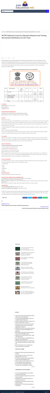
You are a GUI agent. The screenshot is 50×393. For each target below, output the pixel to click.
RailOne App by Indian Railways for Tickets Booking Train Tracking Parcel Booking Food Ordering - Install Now (24, 341)
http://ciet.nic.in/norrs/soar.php (29, 194)
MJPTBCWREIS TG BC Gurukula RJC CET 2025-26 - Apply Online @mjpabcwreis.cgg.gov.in (28, 252)
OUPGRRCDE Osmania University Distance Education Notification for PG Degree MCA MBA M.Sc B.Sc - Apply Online (25, 328)
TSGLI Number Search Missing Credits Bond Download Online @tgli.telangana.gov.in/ (26, 262)
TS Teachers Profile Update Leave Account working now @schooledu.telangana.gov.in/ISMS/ (27, 247)
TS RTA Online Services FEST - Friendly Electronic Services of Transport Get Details (26, 276)
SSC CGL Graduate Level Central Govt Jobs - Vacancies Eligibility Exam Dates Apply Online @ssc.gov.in (27, 291)
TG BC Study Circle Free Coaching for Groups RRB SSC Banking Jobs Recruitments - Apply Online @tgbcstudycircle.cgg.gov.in (24, 324)
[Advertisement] (25, 22)
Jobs (4, 31)
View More (33, 365)
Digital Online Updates (20, 390)
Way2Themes (7, 390)
